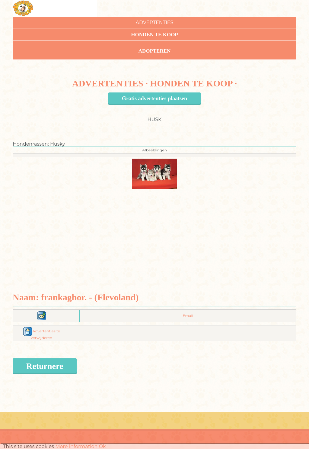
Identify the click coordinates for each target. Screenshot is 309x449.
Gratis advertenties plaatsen (154, 98)
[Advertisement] (154, 231)
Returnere (44, 366)
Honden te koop (154, 34)
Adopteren (155, 51)
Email (188, 315)
